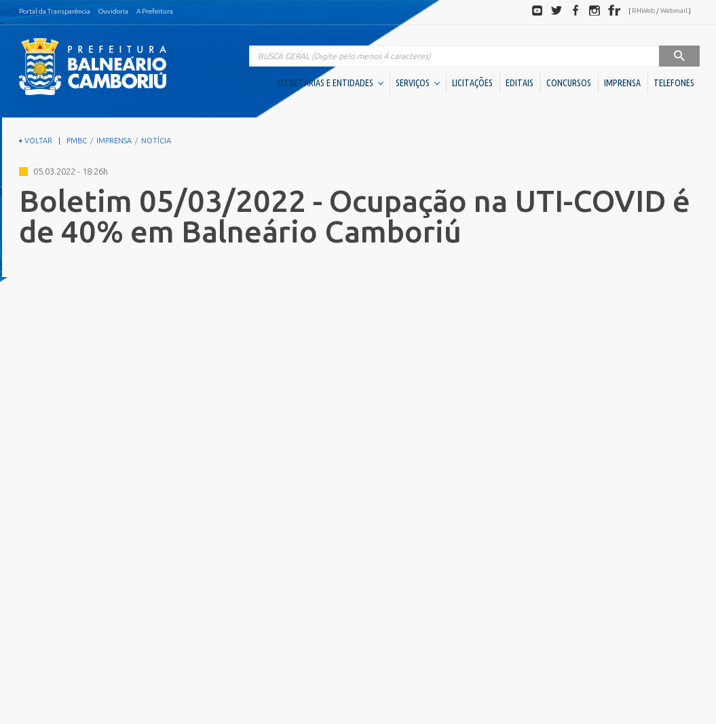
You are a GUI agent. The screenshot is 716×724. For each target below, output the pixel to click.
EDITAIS (519, 82)
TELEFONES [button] (674, 82)
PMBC (77, 141)
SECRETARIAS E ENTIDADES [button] (330, 82)
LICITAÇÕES (472, 82)
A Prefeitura (154, 11)
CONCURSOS (568, 82)
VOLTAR (35, 141)
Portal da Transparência (54, 11)
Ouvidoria (113, 11)
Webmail (673, 10)
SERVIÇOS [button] (418, 82)
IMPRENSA (622, 82)
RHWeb (643, 10)
